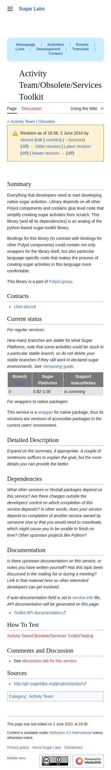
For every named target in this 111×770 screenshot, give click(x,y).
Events (82, 44)
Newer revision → (48, 153)
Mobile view (16, 758)
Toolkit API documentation (37, 612)
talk (39, 140)
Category (17, 696)
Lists (20, 49)
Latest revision (77, 146)
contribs (53, 140)
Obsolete (46, 121)
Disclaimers (73, 747)
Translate (80, 49)
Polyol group (60, 281)
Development (48, 49)
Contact (56, 53)
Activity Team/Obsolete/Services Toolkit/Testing (50, 635)
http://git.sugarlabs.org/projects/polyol (48, 683)
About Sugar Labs (46, 747)
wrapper (45, 412)
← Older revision (45, 146)
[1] (17, 383)
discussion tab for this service (49, 661)
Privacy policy (18, 747)
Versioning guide (58, 366)
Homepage (25, 44)
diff (24, 146)
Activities (55, 44)
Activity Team (23, 121)
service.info (82, 597)
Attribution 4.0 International (70, 733)
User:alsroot (25, 306)
